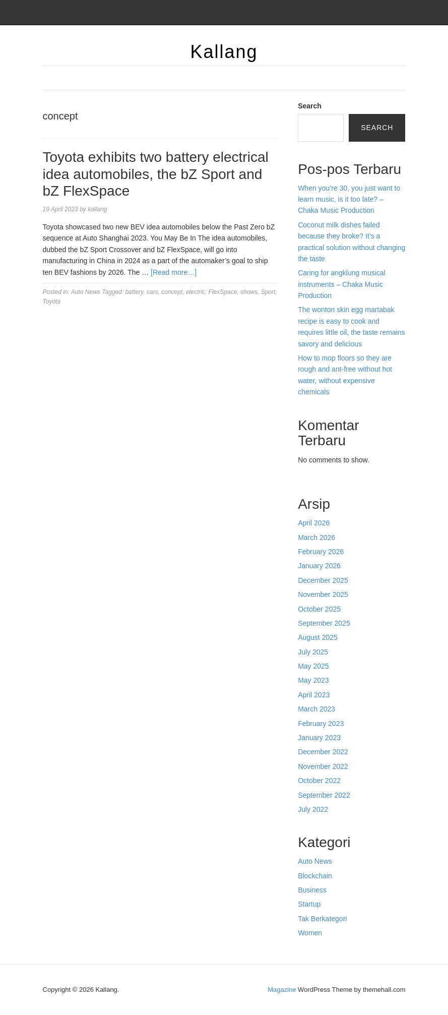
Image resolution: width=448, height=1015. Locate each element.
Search (310, 106)
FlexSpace (223, 291)
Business (312, 890)
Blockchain (315, 876)
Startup (309, 904)
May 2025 (313, 666)
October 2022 (319, 781)
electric (195, 291)
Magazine (282, 989)
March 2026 (316, 537)
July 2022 (313, 809)
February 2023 (321, 724)
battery (134, 291)
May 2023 (313, 680)
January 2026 (319, 566)
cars (152, 291)
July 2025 (313, 652)
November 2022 (323, 766)
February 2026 (321, 552)
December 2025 (323, 580)
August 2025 (318, 637)
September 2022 (324, 795)
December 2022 (323, 752)
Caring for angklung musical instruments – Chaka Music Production (342, 284)
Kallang (224, 51)
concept (171, 291)
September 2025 (324, 623)
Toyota (52, 301)
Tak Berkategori (322, 919)
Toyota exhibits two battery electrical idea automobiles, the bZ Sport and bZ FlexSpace (156, 174)
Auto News (85, 291)
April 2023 (314, 695)
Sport (268, 291)
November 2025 (323, 594)
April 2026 (314, 523)
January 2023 (319, 738)
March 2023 (316, 709)
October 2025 (319, 609)
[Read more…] (174, 272)
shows (249, 291)
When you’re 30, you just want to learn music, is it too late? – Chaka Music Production (349, 199)
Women (310, 933)
